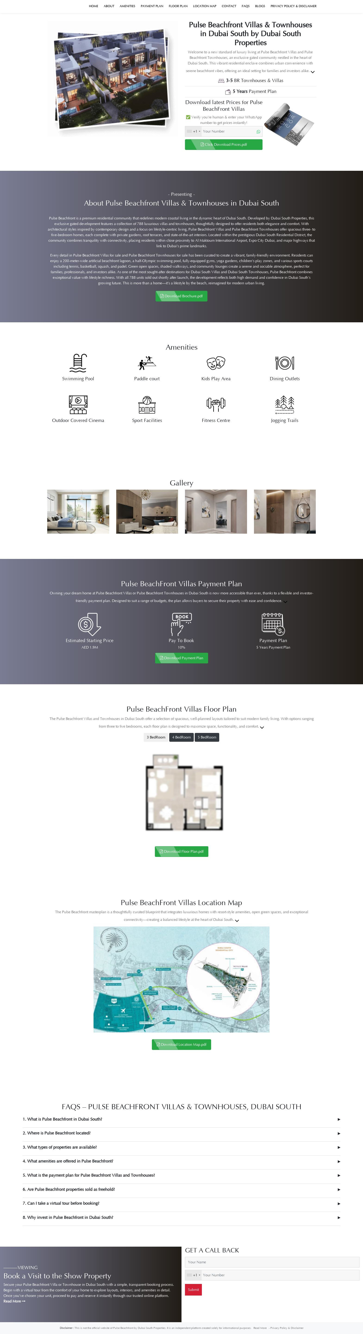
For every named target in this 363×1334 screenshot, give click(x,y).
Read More (14, 1301)
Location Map (204, 6)
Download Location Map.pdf (181, 1044)
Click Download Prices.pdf (224, 145)
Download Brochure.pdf (181, 296)
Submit (193, 1290)
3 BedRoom (156, 737)
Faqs (246, 6)
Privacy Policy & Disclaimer (293, 6)
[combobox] (193, 131)
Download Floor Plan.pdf (181, 851)
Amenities (127, 6)
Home (93, 6)
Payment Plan (152, 6)
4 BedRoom (181, 737)
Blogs (260, 6)
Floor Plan (178, 6)
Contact (229, 6)
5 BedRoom (207, 737)
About (109, 6)
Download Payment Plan (181, 658)
